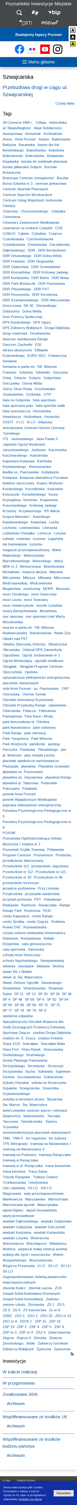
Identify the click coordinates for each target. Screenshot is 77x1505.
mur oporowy (13, 616)
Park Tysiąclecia (16, 739)
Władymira (57, 1244)
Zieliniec (52, 1299)
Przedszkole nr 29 (17, 877)
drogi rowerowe (15, 333)
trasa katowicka (58, 1166)
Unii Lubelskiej (14, 1188)
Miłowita (44, 578)
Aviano (44, 139)
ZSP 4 (34, 1327)
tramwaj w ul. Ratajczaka (23, 1166)
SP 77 (7, 1010)
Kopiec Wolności (50, 483)
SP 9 (42, 1010)
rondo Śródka (13, 922)
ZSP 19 (8, 1327)
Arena (7, 139)
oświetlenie (57, 705)
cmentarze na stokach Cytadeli (27, 228)
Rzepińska (11, 944)
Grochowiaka (44, 389)
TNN (6, 1138)
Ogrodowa (11, 655)
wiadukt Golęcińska (56, 1221)
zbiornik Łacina (40, 1288)
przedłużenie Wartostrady (23, 861)
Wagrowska (12, 1194)
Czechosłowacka (39, 239)
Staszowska (53, 1049)
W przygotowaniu (19, 1383)
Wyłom (58, 1255)
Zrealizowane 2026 (20, 1394)
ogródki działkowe (49, 661)
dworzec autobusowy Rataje (25, 339)
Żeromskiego (13, 1343)
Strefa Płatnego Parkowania (25, 1060)
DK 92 (28, 306)
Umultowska (38, 1183)
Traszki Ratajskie (16, 1177)
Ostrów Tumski (34, 694)
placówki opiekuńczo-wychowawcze (31, 761)
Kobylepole (50, 472)
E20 (38, 345)
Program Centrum (17, 855)
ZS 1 (50, 1305)
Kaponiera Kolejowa (18, 461)
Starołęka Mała (53, 1044)
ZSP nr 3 (9, 1332)
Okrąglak (10, 667)
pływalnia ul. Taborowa (20, 783)
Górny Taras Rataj (17, 389)
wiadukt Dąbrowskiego (20, 1221)
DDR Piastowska (51, 284)
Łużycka (36, 544)
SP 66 (7, 1005)
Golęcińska (52, 378)
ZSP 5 (46, 1327)
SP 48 (17, 999)
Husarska (51, 417)
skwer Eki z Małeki (17, 972)
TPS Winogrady (15, 1144)
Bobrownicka (13, 156)
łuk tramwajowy (15, 544)
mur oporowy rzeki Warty (45, 616)
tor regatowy (36, 1138)
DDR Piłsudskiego (17, 289)
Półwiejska (55, 850)
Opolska (31, 672)
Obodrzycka (57, 644)
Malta (56, 550)
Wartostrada (58, 1199)
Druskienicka (40, 333)
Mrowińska (48, 611)
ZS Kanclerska (34, 1310)
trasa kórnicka (14, 1172)
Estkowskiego (14, 356)
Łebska (8, 539)
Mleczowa (62, 578)
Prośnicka (63, 855)
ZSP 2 (21, 1327)
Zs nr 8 (54, 1310)
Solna (7, 994)
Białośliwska (36, 150)
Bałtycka (9, 145)
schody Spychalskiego (20, 961)
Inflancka (45, 422)
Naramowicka (40, 633)
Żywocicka (62, 1349)
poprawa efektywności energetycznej (32, 805)
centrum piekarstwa (50, 184)
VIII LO (46, 1188)
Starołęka (30, 1044)
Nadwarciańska (15, 633)
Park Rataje (12, 733)
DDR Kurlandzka (16, 278)
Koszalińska (35, 489)
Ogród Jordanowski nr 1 (41, 655)
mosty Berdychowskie (20, 611)
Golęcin (35, 378)
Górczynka (11, 383)
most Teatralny (36, 600)
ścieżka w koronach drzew (23, 1099)
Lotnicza (44, 533)
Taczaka (53, 1116)
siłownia (9, 966)
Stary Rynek (31, 1049)
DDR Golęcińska (16, 267)
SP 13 (31, 994)
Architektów (53, 134)
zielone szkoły (14, 1305)
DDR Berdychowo (52, 250)
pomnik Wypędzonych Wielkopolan (30, 800)
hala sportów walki (50, 406)
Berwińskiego (13, 150)
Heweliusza (12, 417)
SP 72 (43, 1005)
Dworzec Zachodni (17, 345)
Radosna (28, 905)
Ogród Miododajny (17, 661)
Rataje (64, 905)
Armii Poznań (25, 139)
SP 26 (55, 994)
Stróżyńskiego (14, 1066)
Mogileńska (12, 589)
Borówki (50, 167)
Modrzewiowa (41, 583)
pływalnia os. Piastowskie (23, 772)
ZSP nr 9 (26, 1332)
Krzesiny (9, 511)
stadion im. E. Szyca (19, 1038)
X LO (41, 1266)
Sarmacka (36, 949)
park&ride (37, 744)
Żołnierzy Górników (53, 1343)
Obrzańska (11, 650)
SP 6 (40, 999)
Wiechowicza (13, 1244)
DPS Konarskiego (17, 322)
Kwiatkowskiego (15, 522)
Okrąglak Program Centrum (41, 667)
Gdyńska (26, 372)
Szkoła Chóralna (16, 1083)
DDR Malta (40, 278)
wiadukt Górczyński (50, 1227)
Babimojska (61, 139)
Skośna (58, 966)
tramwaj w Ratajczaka (20, 1160)
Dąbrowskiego (14, 250)
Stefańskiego (13, 1055)
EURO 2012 (36, 356)
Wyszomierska (40, 1260)
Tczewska (10, 1127)
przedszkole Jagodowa (49, 866)
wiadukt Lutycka (15, 1238)
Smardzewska (34, 988)
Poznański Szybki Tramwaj (24, 850)
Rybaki (49, 938)
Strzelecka (36, 1066)
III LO (31, 422)
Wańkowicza (12, 1199)
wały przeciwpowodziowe (44, 1194)
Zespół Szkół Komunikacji (23, 1299)
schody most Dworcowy (21, 955)
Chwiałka (58, 211)
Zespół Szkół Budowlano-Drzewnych (31, 1294)
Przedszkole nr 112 (18, 872)
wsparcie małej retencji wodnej (42, 1249)
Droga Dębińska (57, 328)
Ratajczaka (48, 905)
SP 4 (6, 999)
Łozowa (39, 539)
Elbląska (41, 350)
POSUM (9, 833)
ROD (47, 911)
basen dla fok (48, 145)
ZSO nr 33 (63, 1316)
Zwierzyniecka (59, 1332)
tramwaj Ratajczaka (55, 1155)
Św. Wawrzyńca (35, 1105)
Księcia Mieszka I (16, 517)
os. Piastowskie (46, 689)
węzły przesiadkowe (18, 1216)
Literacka (50, 528)
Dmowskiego (46, 306)
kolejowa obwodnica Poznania (44, 478)
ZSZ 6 (40, 1332)
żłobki (30, 1343)
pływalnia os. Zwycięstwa (23, 777)
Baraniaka (27, 145)
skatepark (26, 966)
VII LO (33, 1188)
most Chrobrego (16, 594)
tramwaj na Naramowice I (50, 1144)
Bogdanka (11, 162)
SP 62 (51, 999)
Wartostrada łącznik (18, 1205)
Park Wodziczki (15, 744)
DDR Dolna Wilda (48, 256)
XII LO (53, 1266)
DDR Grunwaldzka (45, 267)
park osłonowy (44, 728)
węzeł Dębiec (13, 1210)
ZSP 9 (59, 1327)
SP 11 (18, 994)
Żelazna (55, 1338)
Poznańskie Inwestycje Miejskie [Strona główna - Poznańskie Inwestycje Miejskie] (39, 3)
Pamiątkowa (12, 716)
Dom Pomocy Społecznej (22, 317)
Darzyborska (60, 245)
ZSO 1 (20, 1316)
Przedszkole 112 (16, 866)
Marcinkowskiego (16, 561)
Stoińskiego (35, 1055)
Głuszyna (60, 372)
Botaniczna (12, 173)
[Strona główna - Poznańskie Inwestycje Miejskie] (25, 23)
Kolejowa (10, 478)
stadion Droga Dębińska (52, 1033)
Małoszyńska (34, 555)
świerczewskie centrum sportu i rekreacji (35, 1110)
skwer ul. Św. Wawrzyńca (22, 977)
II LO (20, 422)
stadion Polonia (50, 1038)
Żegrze (8, 1338)
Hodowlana (32, 417)
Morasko (63, 589)
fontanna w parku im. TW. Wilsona (30, 367)
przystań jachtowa (17, 899)
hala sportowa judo (18, 406)
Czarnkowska (13, 239)
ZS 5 (60, 1305)
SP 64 (63, 999)
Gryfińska (33, 394)
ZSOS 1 (26, 1321)
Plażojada (10, 766)
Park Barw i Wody (39, 716)
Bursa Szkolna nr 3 (17, 184)
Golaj (7, 378)
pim (63, 750)
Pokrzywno (11, 789)
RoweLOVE (12, 927)
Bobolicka (56, 150)
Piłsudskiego (48, 750)
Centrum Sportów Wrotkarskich (27, 195)
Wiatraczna (40, 1238)
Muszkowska (13, 622)
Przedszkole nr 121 (51, 872)
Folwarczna (57, 356)
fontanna (10, 361)
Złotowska (36, 1305)
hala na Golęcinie (16, 400)
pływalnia (28, 766)
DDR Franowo (14, 261)
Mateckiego (42, 561)
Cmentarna (11, 217)
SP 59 (29, 999)
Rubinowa (10, 938)
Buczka (62, 178)
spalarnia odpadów (18, 1016)
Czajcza (55, 234)
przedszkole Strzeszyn (21, 883)
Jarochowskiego (16, 450)
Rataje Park (12, 911)
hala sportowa (44, 400)
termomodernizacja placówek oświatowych (37, 1133)
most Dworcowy (43, 594)
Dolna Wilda (31, 311)
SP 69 (31, 1005)
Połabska (29, 789)
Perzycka (10, 750)
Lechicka (10, 528)
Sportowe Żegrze (16, 1033)
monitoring (31, 589)
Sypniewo (63, 1071)
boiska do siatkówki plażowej (44, 162)
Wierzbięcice (36, 1244)
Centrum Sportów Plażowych (25, 189)
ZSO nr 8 (10, 1321)
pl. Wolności (12, 755)
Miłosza (29, 578)
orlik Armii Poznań (17, 689)
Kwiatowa (38, 522)
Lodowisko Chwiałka (19, 533)
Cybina (23, 234)
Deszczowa (12, 306)
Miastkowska (54, 566)
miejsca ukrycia (34, 572)
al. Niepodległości (17, 128)
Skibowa (43, 966)
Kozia (53, 494)
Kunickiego (41, 517)
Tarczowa (10, 1121)
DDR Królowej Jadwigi (50, 272)
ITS (5, 439)
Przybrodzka (12, 894)
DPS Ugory (42, 322)
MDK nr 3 (10, 566)
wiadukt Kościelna (17, 1233)
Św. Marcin (11, 1105)
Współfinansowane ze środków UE (35, 1417)
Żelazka (40, 1338)
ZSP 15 (40, 1321)
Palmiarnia (47, 711)
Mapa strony (26, 1480)
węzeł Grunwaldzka (41, 1210)
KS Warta (52, 511)
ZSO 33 (46, 1316)
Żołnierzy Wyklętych (18, 1349)
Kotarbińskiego (34, 494)
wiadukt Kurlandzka (49, 1233)
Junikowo (38, 450)
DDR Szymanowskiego (21, 300)
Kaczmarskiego (15, 455)
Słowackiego (51, 983)
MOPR (48, 589)
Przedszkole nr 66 (48, 877)
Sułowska (45, 1071)
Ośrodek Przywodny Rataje (24, 705)
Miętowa (56, 572)
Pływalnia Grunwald (53, 766)
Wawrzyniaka (47, 1205)
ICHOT (8, 422)
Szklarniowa (53, 1077)
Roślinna (58, 922)
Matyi (58, 561)
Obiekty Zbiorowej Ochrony (24, 644)
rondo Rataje (42, 916)
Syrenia (9, 1077)
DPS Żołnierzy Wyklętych (22, 328)
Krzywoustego (30, 511)
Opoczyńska (12, 672)
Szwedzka (51, 1088)
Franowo (9, 372)
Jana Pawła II (47, 439)
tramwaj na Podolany (19, 1155)
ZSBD (7, 1316)
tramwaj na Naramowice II (23, 1149)
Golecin (20, 378)
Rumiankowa (31, 938)
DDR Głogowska (41, 261)
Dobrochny (11, 311)
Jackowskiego (22, 439)
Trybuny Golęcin (45, 1177)
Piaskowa (27, 750)
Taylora (51, 1121)
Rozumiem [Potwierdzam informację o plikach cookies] (64, 1493)
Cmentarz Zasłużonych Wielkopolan (31, 223)
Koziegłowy (12, 500)
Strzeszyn (55, 1066)
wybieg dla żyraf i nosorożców (26, 1255)
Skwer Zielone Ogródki (21, 983)
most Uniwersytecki (18, 605)
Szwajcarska (30, 1088)
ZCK (58, 1288)
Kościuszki (11, 494)
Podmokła (49, 783)
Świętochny (12, 1116)
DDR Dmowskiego (17, 256)
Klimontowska (40, 467)
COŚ (58, 228)
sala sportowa (14, 949)
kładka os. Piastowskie (21, 472)
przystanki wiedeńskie (42, 894)
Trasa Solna (37, 1172)
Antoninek (33, 134)
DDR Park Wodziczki (19, 284)
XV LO (66, 1266)
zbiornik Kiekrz (14, 1288)
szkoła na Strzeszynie (48, 1083)
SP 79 (31, 1010)
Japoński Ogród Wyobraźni (24, 444)
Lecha (54, 522)
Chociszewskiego (34, 211)
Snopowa (55, 988)
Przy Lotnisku (48, 888)
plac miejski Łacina (39, 755)
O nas (6, 1480)
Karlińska (44, 461)
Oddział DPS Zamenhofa (42, 650)
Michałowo (11, 572)
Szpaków (10, 1088)
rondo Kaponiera (16, 916)
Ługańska (55, 539)
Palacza (29, 711)
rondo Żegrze (37, 922)
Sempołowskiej (52, 961)
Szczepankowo (29, 1077)
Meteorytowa (30, 566)
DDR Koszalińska (16, 272)
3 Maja (41, 123)
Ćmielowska (37, 245)
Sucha (30, 1071)
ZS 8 (16, 1310)
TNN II (18, 1138)
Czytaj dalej (64, 103)
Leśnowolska (29, 528)
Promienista (43, 855)
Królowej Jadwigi (43, 505)
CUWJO (9, 234)
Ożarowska (11, 711)
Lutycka (60, 533)
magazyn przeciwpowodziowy (26, 550)
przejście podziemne (19, 888)
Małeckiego (12, 555)
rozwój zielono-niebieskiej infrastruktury (34, 933)
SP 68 (19, 1005)
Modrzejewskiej (15, 583)
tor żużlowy (57, 1138)
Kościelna (55, 489)
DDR (31, 250)
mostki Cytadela (49, 605)
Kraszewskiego (15, 505)
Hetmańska (42, 411)
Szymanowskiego (16, 1094)
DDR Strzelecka (44, 295)
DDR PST (41, 289)
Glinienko (43, 372)
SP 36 (66, 994)
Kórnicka (30, 500)
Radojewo (11, 905)
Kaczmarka (58, 450)
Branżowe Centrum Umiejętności (28, 178)
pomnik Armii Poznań (19, 794)
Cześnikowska (14, 245)
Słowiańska (12, 988)
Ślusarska (54, 1099)
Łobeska (23, 539)
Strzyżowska (13, 1071)
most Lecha (12, 600)
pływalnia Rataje (58, 777)
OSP (65, 689)
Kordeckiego (13, 489)
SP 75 (55, 1005)
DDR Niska (60, 278)
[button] (19, 12)
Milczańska (11, 578)
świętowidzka (33, 1116)
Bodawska (55, 156)
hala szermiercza (16, 411)
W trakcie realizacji (20, 1372)
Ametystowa (12, 134)
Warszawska (35, 1199)
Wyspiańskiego (14, 1260)
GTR (47, 394)
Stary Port (11, 1049)
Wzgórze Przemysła (19, 1266)
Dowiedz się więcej (30, 1499)
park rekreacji (35, 733)
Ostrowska (11, 694)
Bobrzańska (34, 156)
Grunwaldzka (13, 394)
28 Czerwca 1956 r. (18, 123)
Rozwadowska (34, 927)
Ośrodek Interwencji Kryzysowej (28, 700)
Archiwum (16, 1403)
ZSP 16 (54, 1321)
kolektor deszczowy (18, 483)
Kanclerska (39, 455)
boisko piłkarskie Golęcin (22, 167)
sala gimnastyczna (37, 944)
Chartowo (10, 211)
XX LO (8, 1271)
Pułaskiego (52, 899)
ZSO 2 (33, 1316)
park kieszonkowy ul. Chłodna (26, 722)
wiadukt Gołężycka (17, 1227)
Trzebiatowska (14, 1183)
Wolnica (9, 1249)
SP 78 (19, 1010)
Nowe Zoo (62, 633)
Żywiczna (44, 1349)
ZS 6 (6, 1310)
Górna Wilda (32, 383)
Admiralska (58, 123)
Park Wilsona (41, 739)
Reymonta (32, 911)
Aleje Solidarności (48, 128)
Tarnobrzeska (31, 1121)
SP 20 (42, 994)
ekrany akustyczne (17, 350)
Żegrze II (24, 1338)
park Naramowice (16, 728)
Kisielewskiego (14, 467)
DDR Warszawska (55, 300)
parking (54, 744)
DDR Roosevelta (16, 295)
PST (37, 899)
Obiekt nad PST (15, 639)
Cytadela (39, 234)
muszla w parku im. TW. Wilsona (28, 628)
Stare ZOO (11, 1044)
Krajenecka (49, 500)
